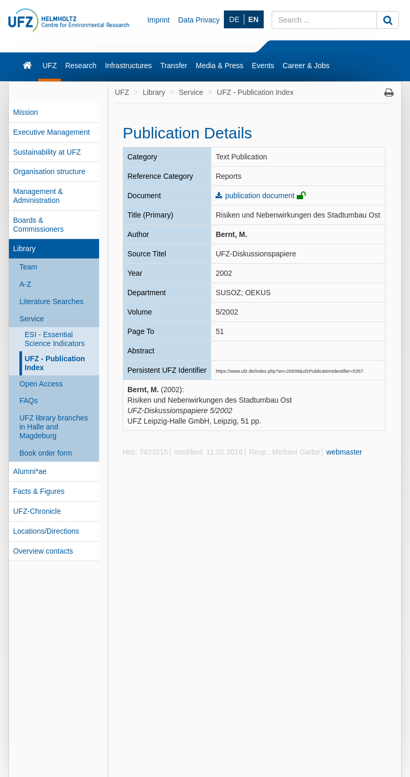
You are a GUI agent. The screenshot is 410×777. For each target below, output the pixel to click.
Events (263, 65)
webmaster (344, 452)
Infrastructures (128, 65)
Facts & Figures (38, 491)
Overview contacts (43, 551)
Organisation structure (49, 171)
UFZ (49, 65)
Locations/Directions (46, 531)
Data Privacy (199, 20)
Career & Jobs (306, 65)
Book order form (45, 453)
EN (253, 19)
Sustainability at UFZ (47, 152)
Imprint (158, 20)
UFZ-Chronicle (37, 511)
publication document (259, 195)
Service (31, 319)
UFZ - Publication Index (55, 363)
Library (24, 248)
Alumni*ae (30, 471)
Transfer (174, 65)
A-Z (25, 284)
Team (28, 267)
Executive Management (51, 132)
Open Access (41, 384)
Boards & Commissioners (38, 224)
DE (234, 19)
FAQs (28, 400)
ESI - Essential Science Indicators (54, 339)
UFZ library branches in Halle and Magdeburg (53, 427)
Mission (25, 112)
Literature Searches (51, 301)
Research (80, 65)
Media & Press (219, 65)
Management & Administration (38, 195)
